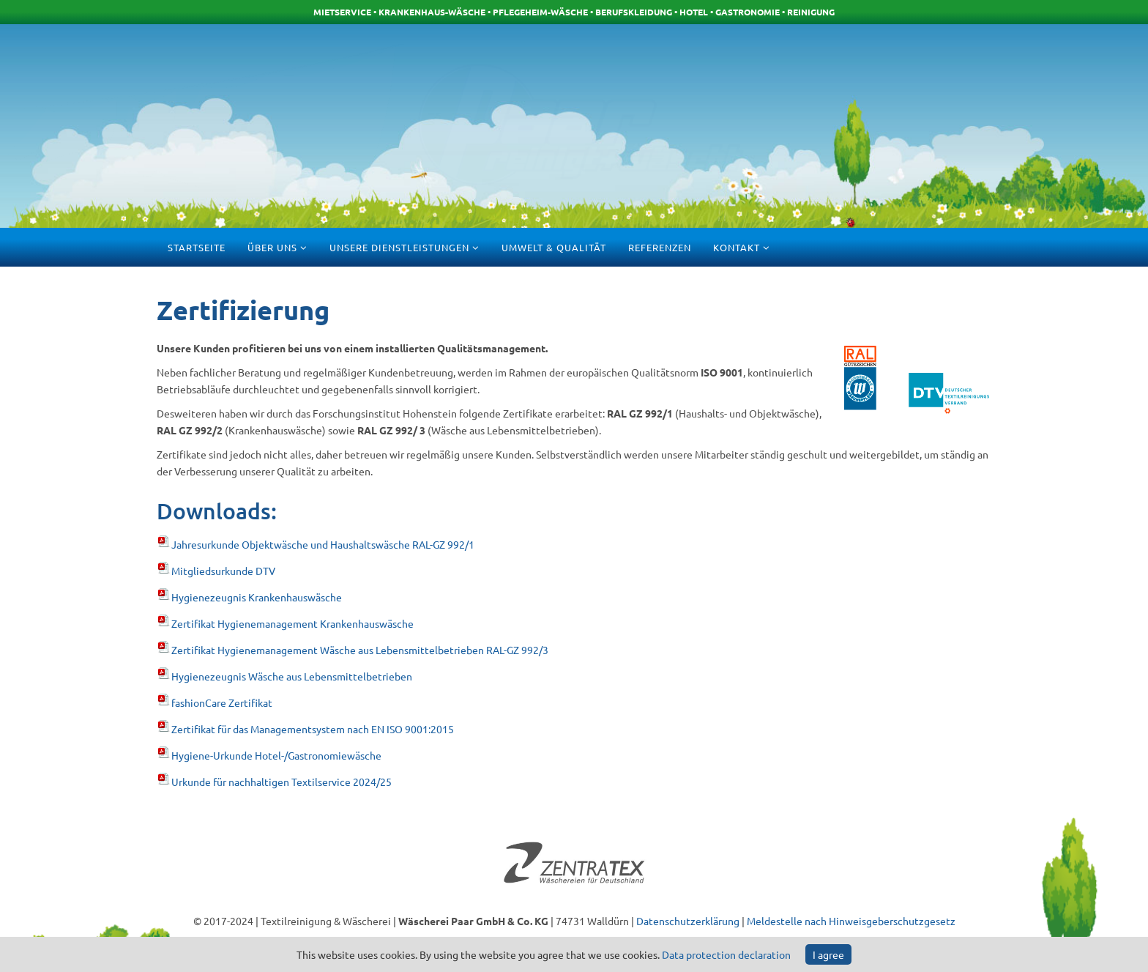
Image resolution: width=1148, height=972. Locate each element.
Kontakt (736, 247)
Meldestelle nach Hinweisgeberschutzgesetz (851, 920)
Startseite (196, 247)
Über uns (273, 247)
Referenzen (659, 247)
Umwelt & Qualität (554, 247)
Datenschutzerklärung (687, 920)
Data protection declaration (726, 954)
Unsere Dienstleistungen (399, 247)
